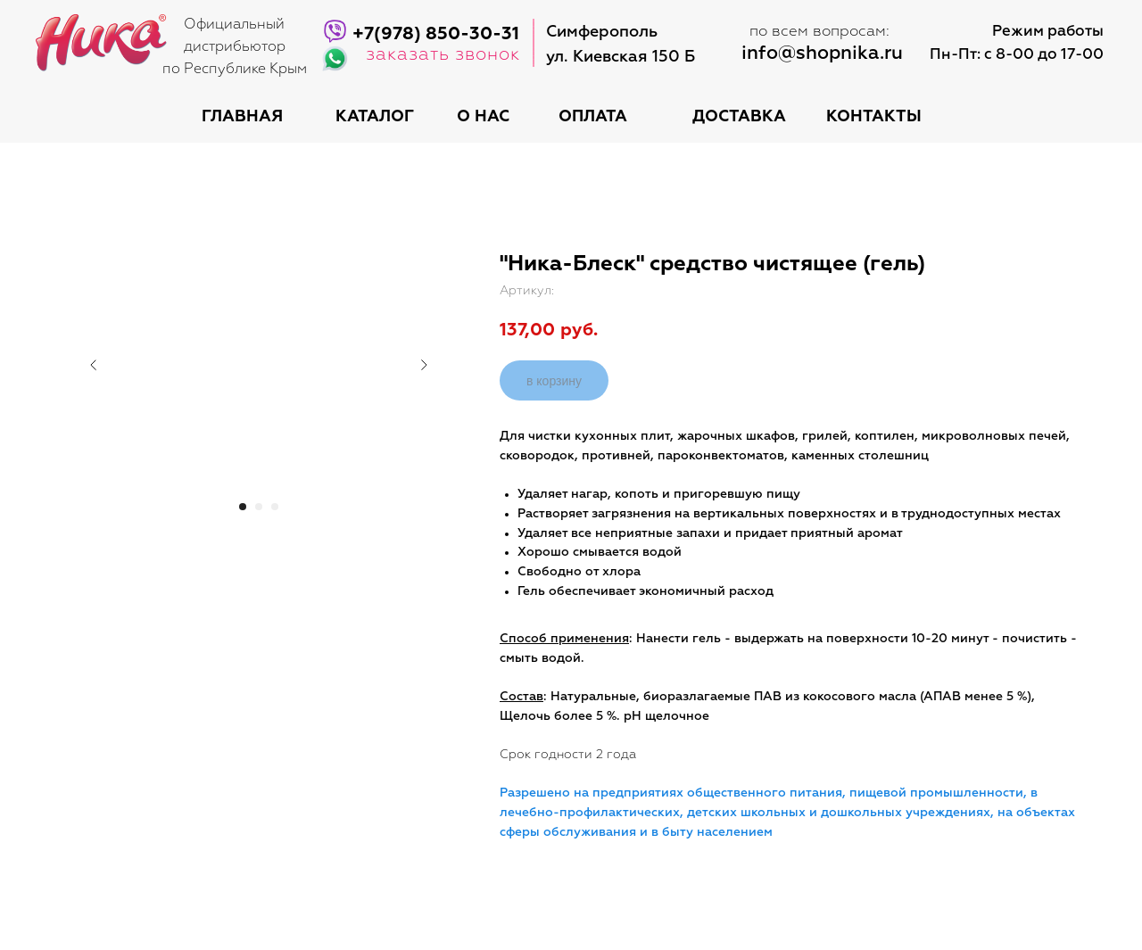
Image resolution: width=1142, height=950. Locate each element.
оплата (593, 117)
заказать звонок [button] (443, 54)
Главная (242, 117)
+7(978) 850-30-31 (435, 34)
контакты (874, 117)
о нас (483, 117)
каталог (374, 117)
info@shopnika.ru (822, 54)
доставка (739, 117)
